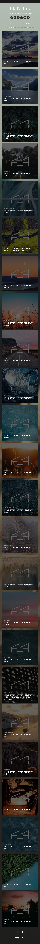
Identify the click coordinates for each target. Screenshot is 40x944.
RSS (15, 27)
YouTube (31, 27)
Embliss (22, 938)
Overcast (24, 27)
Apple (19, 27)
